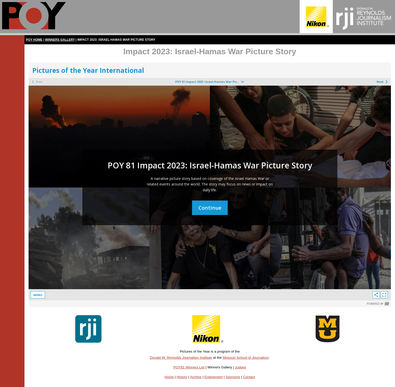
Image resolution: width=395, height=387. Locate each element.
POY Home (34, 40)
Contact (249, 377)
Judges (240, 367)
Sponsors (232, 377)
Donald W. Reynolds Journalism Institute (181, 357)
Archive (195, 377)
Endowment (214, 377)
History (182, 377)
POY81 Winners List (189, 367)
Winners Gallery (60, 40)
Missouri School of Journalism (246, 357)
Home (169, 377)
